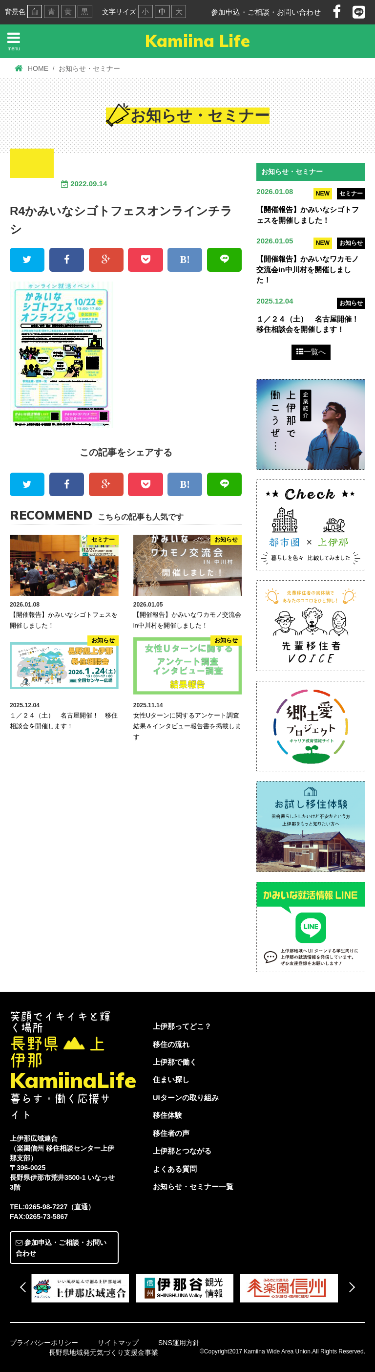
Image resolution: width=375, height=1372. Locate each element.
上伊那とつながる (182, 1151)
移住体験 (167, 1115)
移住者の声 (171, 1133)
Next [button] (350, 1287)
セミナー (351, 193)
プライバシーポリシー (44, 1343)
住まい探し (171, 1080)
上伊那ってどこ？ (182, 1026)
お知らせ (351, 243)
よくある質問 (175, 1169)
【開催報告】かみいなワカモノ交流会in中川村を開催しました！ (307, 269)
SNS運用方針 (179, 1343)
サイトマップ (118, 1343)
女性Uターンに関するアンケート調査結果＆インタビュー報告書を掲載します (187, 726)
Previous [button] (25, 1287)
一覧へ (311, 352)
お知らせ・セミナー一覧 (193, 1186)
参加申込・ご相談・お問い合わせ (266, 12)
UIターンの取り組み (186, 1097)
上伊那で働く (175, 1062)
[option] (83, 1288)
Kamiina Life (197, 40)
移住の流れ (171, 1044)
